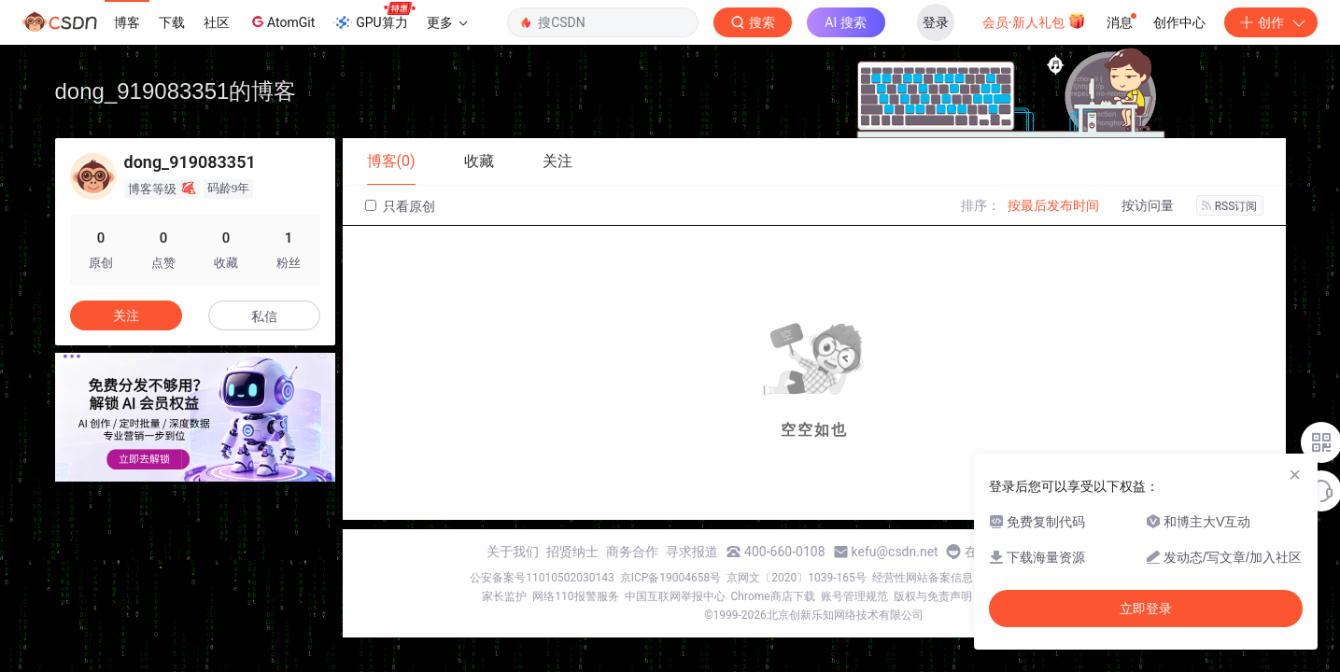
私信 (264, 316)
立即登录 (1146, 608)
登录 (936, 22)
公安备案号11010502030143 (542, 577)
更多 (447, 22)
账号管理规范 (854, 596)
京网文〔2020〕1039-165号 (796, 577)
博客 (127, 22)
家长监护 (504, 596)
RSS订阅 (1230, 206)
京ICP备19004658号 (671, 577)
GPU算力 (374, 17)
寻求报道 (692, 551)
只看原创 (400, 206)
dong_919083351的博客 (176, 91)
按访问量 (1147, 205)
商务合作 (632, 551)
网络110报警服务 (575, 596)
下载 (172, 22)
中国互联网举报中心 (675, 596)
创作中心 (1179, 22)
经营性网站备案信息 (922, 577)
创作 (1271, 22)
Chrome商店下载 (773, 596)
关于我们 (513, 551)
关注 (126, 315)
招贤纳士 (572, 551)
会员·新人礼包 (1034, 20)
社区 (217, 22)
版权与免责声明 (933, 596)
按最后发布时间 (1053, 205)
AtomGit (281, 21)
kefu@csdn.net (895, 551)
